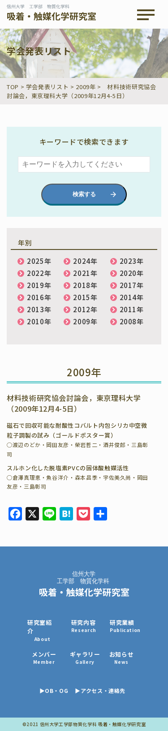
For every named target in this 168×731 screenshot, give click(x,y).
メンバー (44, 658)
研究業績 (125, 626)
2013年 (39, 309)
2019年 (39, 285)
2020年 (132, 273)
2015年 (85, 297)
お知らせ (121, 658)
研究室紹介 (42, 630)
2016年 (39, 297)
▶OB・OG (54, 690)
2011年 (132, 309)
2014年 (132, 297)
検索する (84, 194)
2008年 (132, 321)
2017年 (132, 285)
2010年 (39, 321)
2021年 (85, 273)
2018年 (85, 285)
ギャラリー (85, 658)
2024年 (85, 261)
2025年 (39, 261)
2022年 (39, 273)
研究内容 (83, 626)
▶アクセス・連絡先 (100, 690)
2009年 (85, 321)
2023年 (132, 261)
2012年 (85, 309)
